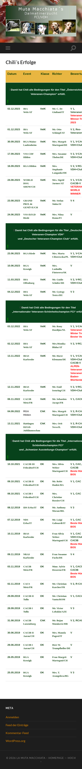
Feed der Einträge (17, 725)
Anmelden (12, 717)
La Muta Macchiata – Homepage (40, 757)
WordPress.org (15, 741)
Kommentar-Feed (17, 733)
